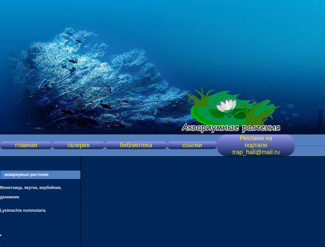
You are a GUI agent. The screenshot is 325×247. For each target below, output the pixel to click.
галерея (78, 145)
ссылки (192, 145)
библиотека (136, 145)
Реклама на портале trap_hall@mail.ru (255, 145)
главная (26, 145)
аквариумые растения (26, 174)
